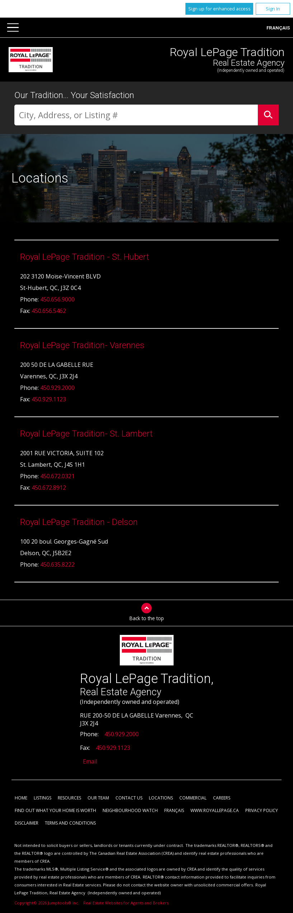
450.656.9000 (57, 300)
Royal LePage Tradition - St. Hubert (84, 257)
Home (21, 798)
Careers (221, 798)
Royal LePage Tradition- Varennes (82, 346)
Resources (69, 798)
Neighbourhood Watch (130, 811)
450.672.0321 (57, 476)
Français (278, 28)
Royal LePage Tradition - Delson (79, 522)
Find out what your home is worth (55, 811)
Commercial (193, 798)
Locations (161, 798)
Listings (42, 798)
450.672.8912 (49, 488)
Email (90, 762)
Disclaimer (26, 823)
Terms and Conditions (70, 823)
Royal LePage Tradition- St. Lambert (86, 434)
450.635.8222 (57, 565)
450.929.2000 (57, 388)
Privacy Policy (261, 811)
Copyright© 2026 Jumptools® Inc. (46, 903)
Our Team (98, 798)
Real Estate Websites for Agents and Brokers (126, 903)
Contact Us (128, 798)
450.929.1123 (49, 400)
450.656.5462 (49, 311)
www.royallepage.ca (214, 811)
